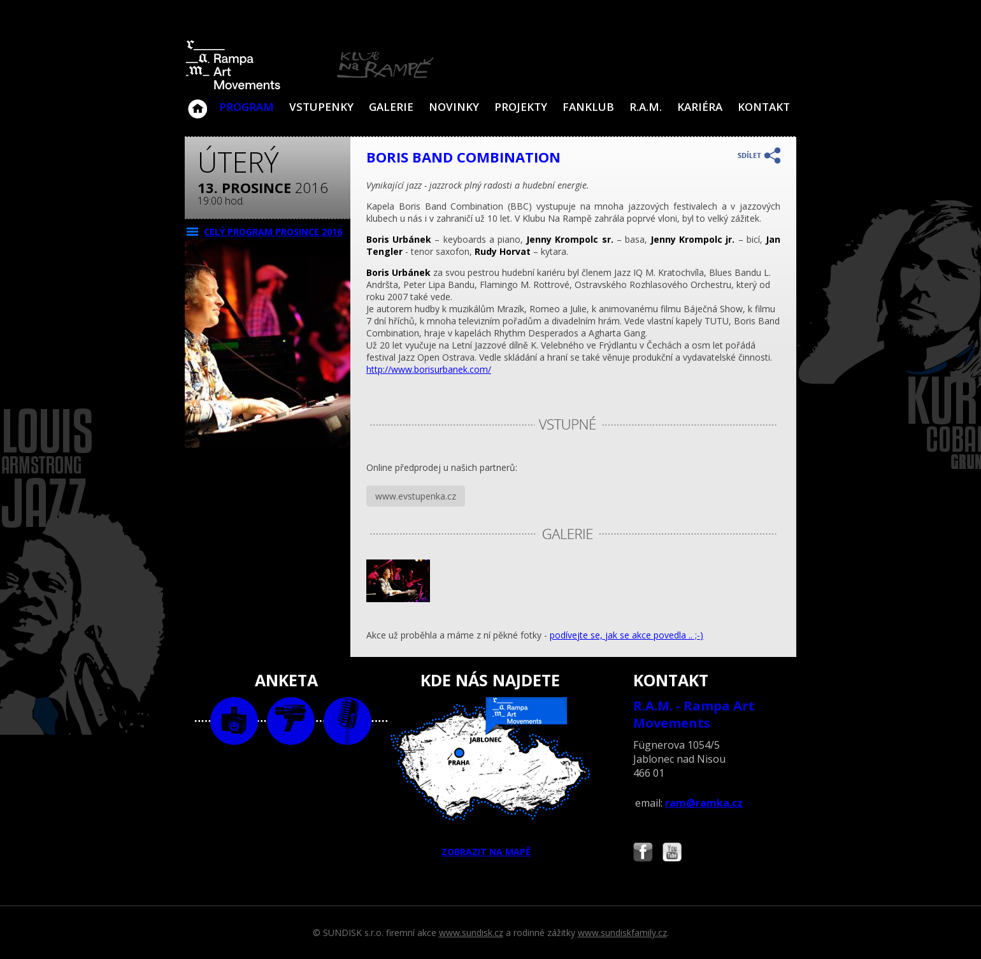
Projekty (520, 106)
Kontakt (764, 106)
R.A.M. (645, 106)
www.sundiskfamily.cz (622, 933)
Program (246, 106)
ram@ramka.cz (704, 803)
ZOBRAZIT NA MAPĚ (490, 777)
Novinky (454, 106)
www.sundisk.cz (471, 933)
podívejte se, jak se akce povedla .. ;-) (626, 635)
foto (234, 721)
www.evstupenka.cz (415, 496)
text (347, 721)
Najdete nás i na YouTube (672, 853)
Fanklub (588, 106)
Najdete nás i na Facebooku (642, 853)
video (291, 721)
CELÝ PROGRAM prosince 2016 (273, 232)
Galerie (391, 106)
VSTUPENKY (321, 106)
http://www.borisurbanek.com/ (428, 369)
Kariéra (699, 106)
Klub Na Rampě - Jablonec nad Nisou (197, 103)
